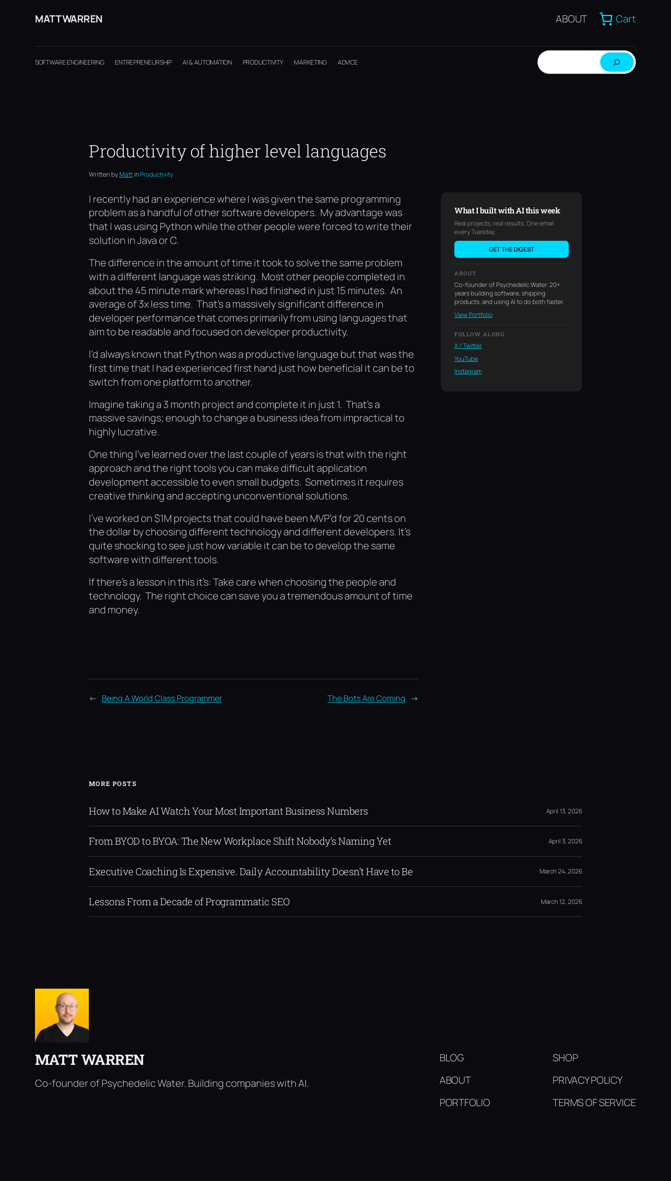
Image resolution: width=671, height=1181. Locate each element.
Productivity (156, 174)
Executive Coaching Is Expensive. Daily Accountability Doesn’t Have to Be (251, 871)
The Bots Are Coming (366, 698)
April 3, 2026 (565, 841)
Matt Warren (69, 19)
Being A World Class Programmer (162, 698)
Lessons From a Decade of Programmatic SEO (189, 901)
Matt (126, 174)
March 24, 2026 (561, 871)
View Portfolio (473, 315)
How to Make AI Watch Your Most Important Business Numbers (228, 811)
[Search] (617, 62)
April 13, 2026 (564, 811)
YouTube (466, 359)
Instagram (468, 371)
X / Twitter (468, 346)
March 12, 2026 (561, 902)
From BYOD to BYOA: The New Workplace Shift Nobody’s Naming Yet (240, 841)
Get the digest (511, 249)
